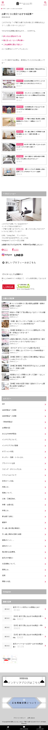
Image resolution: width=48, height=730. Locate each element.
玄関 (3, 575)
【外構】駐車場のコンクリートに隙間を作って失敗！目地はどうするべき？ (27, 331)
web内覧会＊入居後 (9, 416)
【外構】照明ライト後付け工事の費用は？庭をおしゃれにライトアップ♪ (27, 358)
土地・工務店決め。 (9, 499)
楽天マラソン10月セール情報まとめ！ (21, 609)
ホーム (8, 727)
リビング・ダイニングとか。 (12, 469)
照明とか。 (6, 569)
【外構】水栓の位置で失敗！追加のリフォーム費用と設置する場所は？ (27, 385)
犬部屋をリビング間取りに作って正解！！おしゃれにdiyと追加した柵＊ (27, 376)
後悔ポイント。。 (8, 540)
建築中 (4, 522)
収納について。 (7, 493)
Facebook (15, 249)
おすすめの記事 (40, 727)
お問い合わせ (31, 718)
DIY (3, 404)
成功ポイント (7, 546)
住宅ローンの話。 (8, 481)
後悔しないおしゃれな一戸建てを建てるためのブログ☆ (26, 721)
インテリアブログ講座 (10, 445)
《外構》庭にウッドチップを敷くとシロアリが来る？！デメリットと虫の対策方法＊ (27, 322)
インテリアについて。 (10, 439)
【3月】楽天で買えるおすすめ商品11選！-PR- (22, 618)
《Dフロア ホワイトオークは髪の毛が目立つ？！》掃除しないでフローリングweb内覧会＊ (27, 349)
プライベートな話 (8, 463)
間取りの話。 (7, 581)
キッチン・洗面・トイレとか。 (13, 457)
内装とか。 (6, 487)
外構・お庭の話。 (8, 504)
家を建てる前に (7, 516)
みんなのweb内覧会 (9, 434)
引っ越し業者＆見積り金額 (11, 534)
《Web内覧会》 (8, 422)
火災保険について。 (9, 564)
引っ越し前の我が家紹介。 (11, 528)
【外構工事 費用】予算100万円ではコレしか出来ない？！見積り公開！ (27, 367)
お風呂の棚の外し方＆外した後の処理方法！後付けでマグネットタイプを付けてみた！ (27, 340)
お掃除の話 (6, 428)
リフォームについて (9, 475)
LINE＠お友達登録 (24, 727)
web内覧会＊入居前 (9, 410)
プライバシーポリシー (20, 718)
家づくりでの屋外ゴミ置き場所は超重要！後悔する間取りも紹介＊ (27, 305)
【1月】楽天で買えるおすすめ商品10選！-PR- (22, 636)
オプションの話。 (8, 451)
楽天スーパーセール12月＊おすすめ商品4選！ (22, 646)
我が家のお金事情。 (9, 552)
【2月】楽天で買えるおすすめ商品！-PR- (22, 627)
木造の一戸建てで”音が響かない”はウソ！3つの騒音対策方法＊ (27, 313)
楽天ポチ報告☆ (7, 558)
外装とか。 (6, 510)
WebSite (5, 249)
